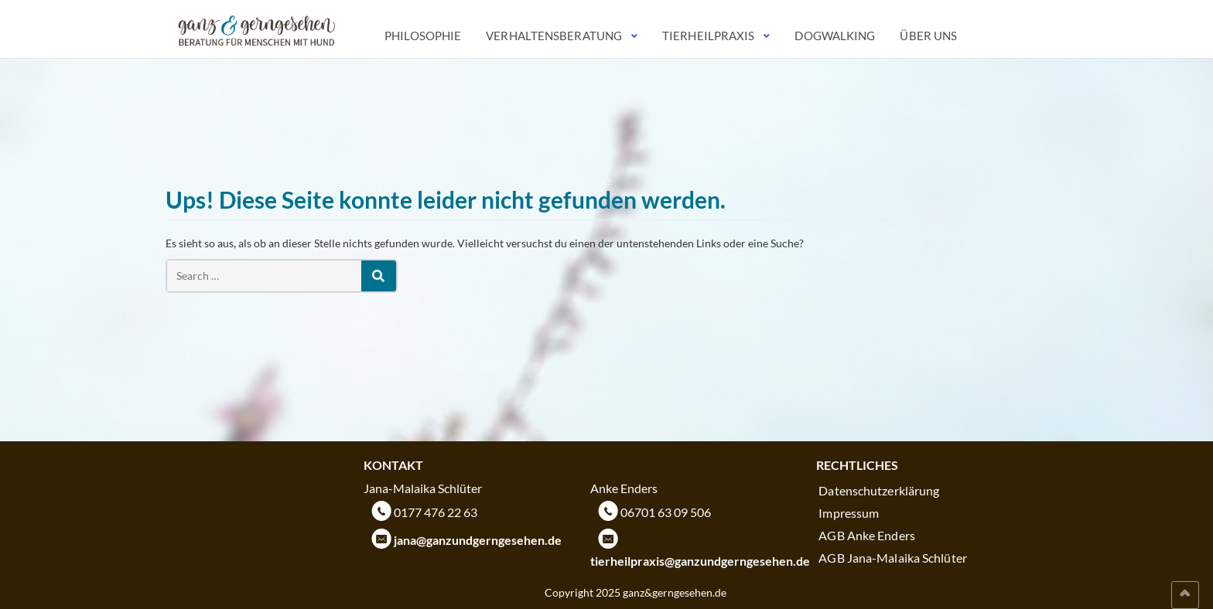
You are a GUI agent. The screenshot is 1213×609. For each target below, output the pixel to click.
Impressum (848, 512)
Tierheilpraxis (708, 36)
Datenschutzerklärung (878, 490)
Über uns (928, 36)
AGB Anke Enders (866, 535)
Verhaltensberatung (554, 36)
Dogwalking (834, 36)
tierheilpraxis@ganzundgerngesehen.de (700, 560)
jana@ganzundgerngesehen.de (478, 539)
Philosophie (422, 36)
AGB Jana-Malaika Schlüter (892, 557)
